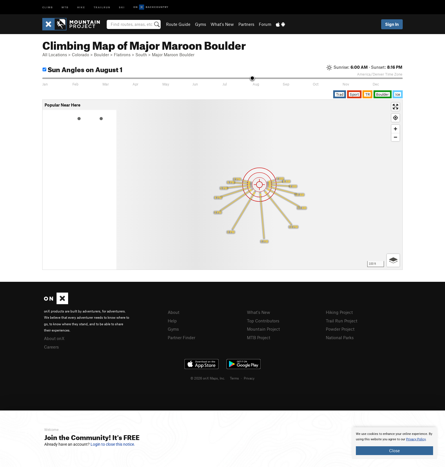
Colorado (80, 54)
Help (172, 320)
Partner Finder (181, 337)
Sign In (392, 24)
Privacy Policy (416, 439)
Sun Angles (83, 68)
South (141, 54)
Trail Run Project (341, 320)
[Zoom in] (395, 129)
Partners (246, 24)
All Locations (54, 54)
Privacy (249, 378)
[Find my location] (395, 118)
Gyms (200, 24)
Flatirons (122, 54)
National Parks (340, 337)
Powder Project (340, 329)
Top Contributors (263, 320)
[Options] (393, 260)
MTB (65, 7)
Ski (122, 7)
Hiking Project (339, 312)
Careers (51, 346)
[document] (394, 443)
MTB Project (258, 337)
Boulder (101, 54)
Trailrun (102, 7)
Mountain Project (263, 329)
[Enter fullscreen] (395, 107)
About (173, 312)
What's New (222, 24)
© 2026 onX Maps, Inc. (207, 378)
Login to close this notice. (113, 444)
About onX (54, 338)
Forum (265, 24)
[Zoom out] (395, 137)
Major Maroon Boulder (173, 54)
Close (394, 450)
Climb (47, 7)
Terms (234, 378)
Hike (81, 7)
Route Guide (178, 24)
